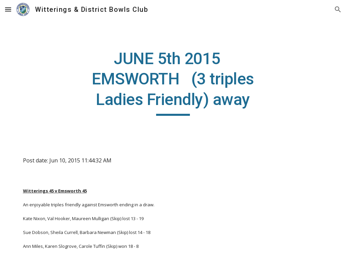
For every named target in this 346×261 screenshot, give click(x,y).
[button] (8, 9)
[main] (172, 82)
